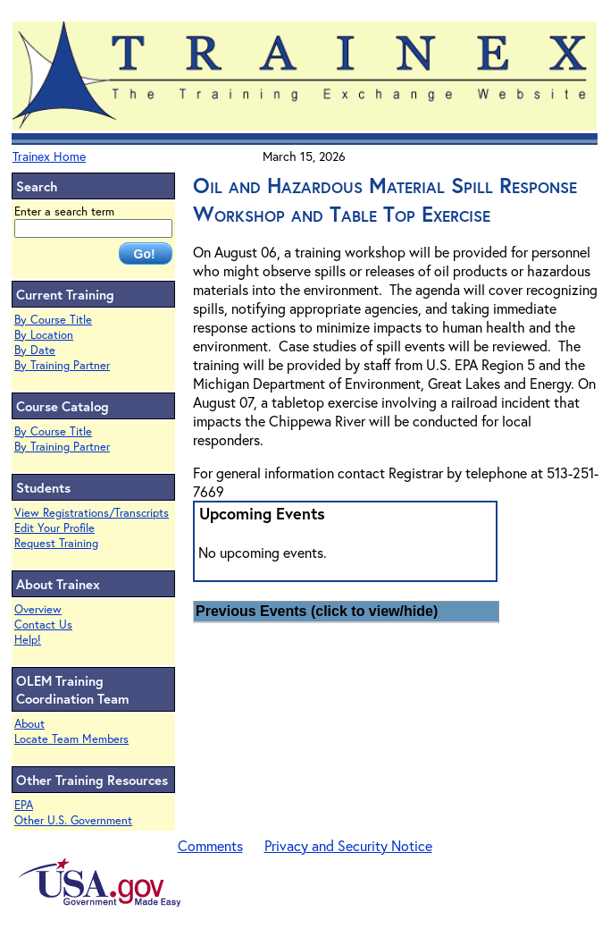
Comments (210, 845)
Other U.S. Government (73, 820)
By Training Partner (62, 365)
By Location (43, 334)
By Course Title (53, 319)
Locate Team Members (71, 739)
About (29, 723)
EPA (23, 805)
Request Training (56, 543)
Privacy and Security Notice (348, 845)
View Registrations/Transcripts (91, 512)
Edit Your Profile (54, 528)
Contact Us (43, 624)
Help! (27, 639)
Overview (38, 609)
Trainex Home (49, 156)
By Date (34, 350)
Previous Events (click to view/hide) (317, 611)
